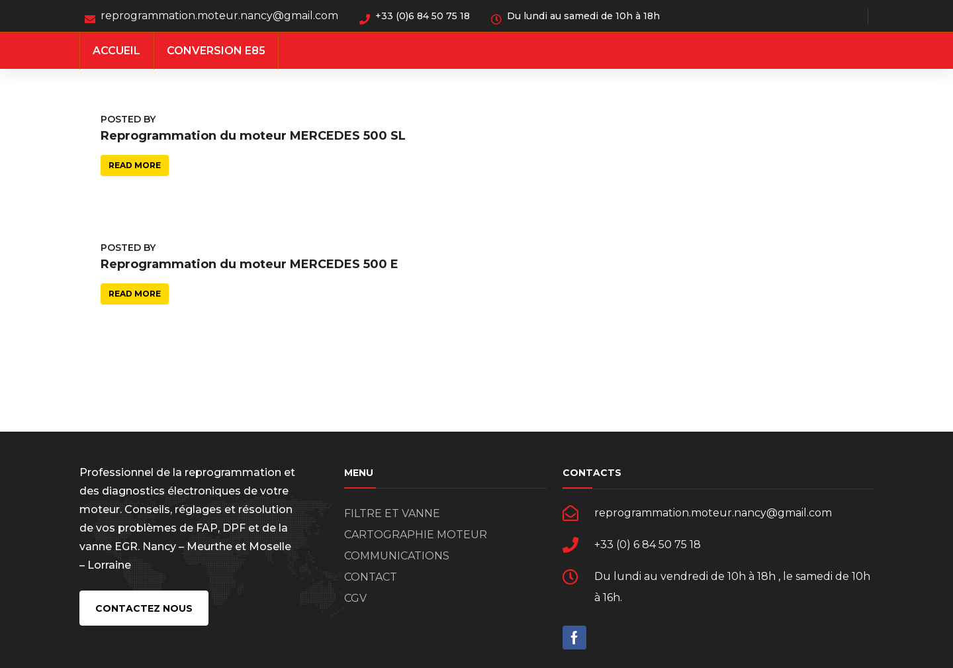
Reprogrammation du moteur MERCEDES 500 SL (253, 135)
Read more (135, 165)
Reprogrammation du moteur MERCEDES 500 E (249, 264)
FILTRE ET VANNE (392, 513)
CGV (355, 598)
